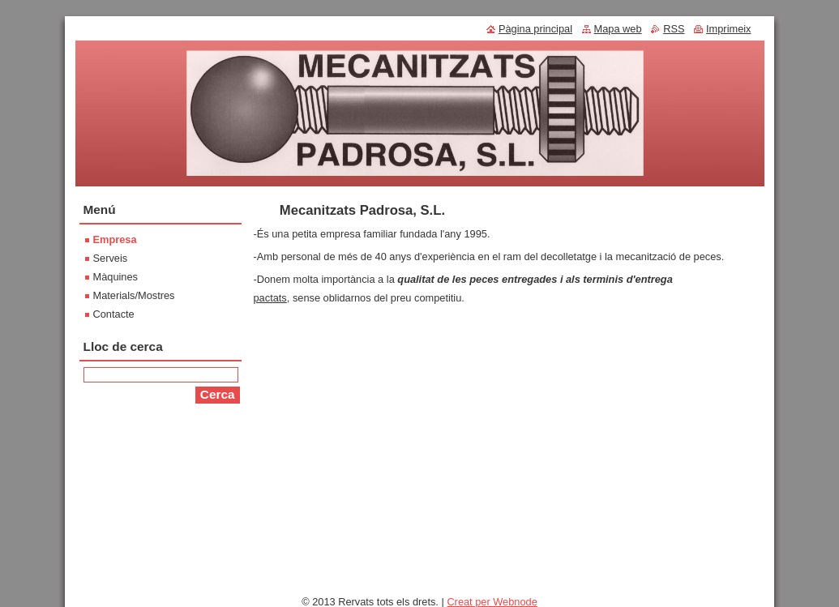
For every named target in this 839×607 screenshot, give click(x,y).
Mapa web (618, 29)
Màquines (116, 277)
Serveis (110, 258)
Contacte (114, 314)
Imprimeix (728, 29)
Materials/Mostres (134, 295)
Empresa (115, 239)
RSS (673, 29)
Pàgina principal (535, 29)
